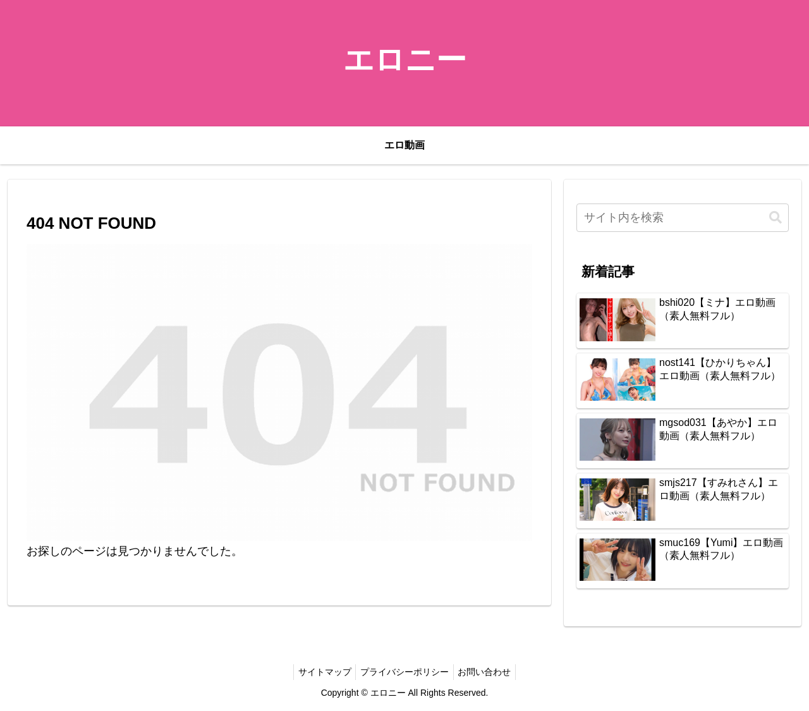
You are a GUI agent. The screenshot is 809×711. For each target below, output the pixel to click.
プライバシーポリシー (404, 672)
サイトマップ (320, 672)
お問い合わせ (488, 672)
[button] (775, 217)
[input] (682, 218)
